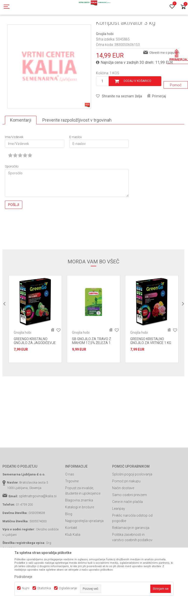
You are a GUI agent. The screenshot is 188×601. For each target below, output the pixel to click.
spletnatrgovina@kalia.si (38, 518)
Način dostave (123, 510)
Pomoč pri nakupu (126, 503)
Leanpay (118, 531)
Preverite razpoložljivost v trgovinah (77, 142)
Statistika (44, 588)
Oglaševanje (68, 588)
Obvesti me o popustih (164, 75)
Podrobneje (23, 577)
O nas (69, 496)
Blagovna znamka (79, 522)
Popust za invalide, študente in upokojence (82, 512)
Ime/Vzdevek (14, 159)
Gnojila (51, 27)
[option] (49, 88)
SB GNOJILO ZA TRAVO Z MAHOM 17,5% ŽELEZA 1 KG (91, 365)
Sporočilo (11, 188)
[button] (119, 118)
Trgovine (72, 503)
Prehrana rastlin (70, 27)
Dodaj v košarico (137, 103)
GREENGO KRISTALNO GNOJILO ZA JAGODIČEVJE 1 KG (35, 365)
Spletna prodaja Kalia (16, 27)
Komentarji (20, 142)
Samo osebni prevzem (129, 517)
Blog (68, 536)
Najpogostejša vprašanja (84, 543)
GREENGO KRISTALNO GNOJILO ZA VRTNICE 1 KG (150, 363)
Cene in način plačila (127, 524)
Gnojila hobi (106, 27)
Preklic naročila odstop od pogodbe (132, 540)
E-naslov (75, 159)
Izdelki (38, 27)
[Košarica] (183, 7)
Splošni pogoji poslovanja (132, 496)
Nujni (25, 588)
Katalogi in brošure (79, 529)
